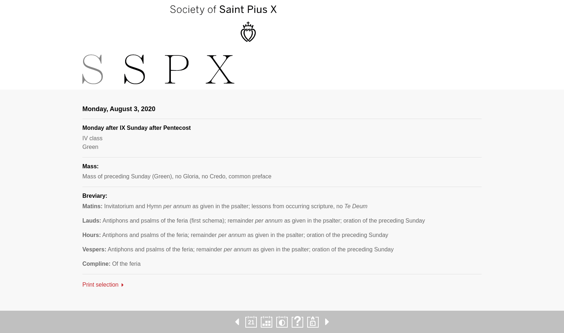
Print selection (100, 285)
